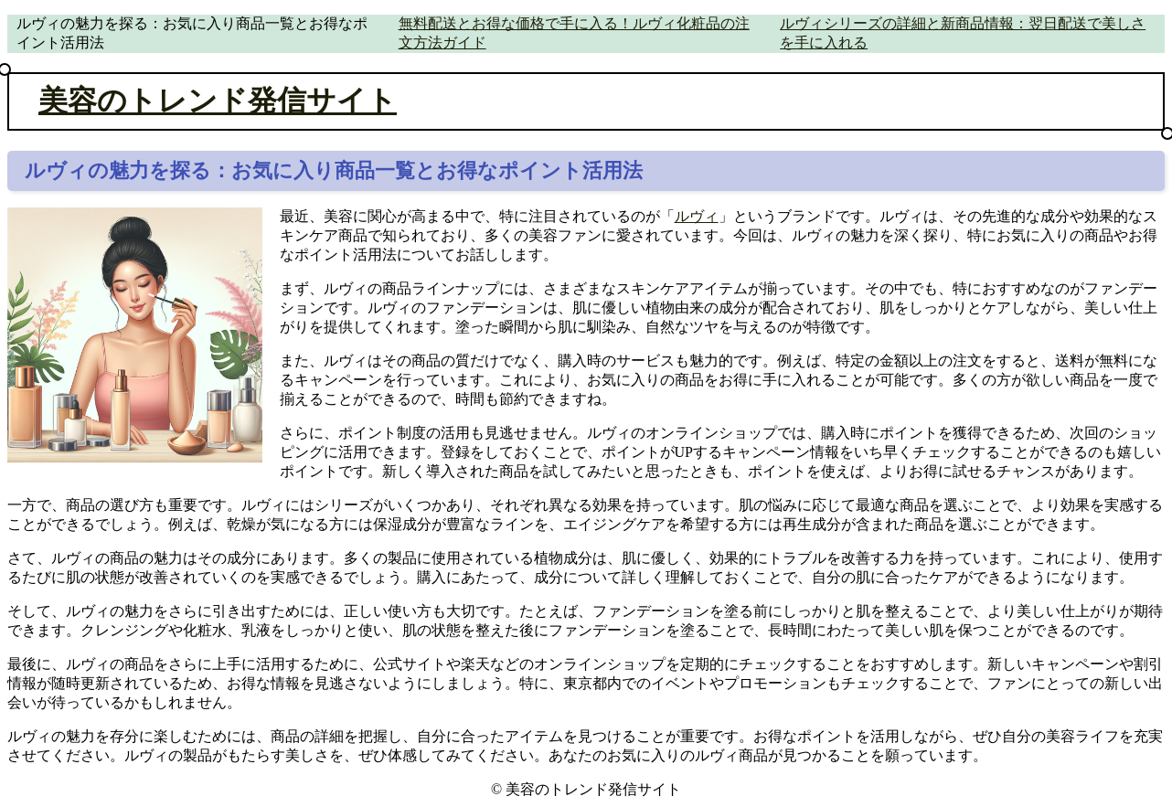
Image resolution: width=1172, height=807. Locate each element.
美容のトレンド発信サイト (217, 100)
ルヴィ (697, 216)
